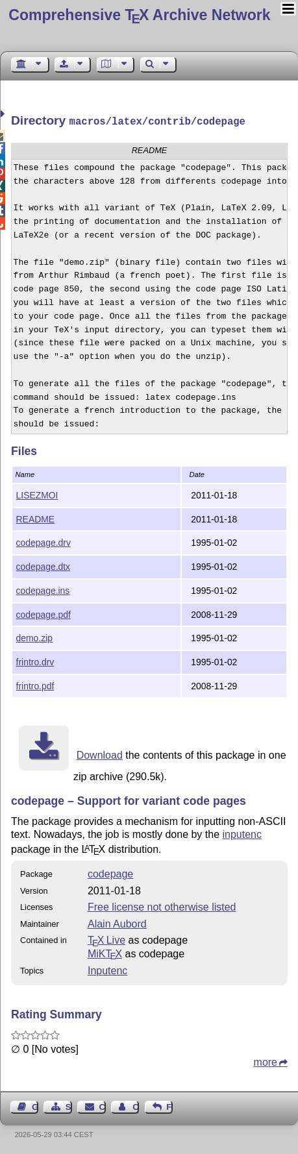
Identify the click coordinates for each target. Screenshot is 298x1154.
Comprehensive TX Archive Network (139, 14)
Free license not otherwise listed (162, 905)
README (35, 518)
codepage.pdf (43, 613)
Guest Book (35, 1106)
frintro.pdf (35, 685)
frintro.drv (35, 661)
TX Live (106, 938)
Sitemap (69, 1106)
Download (100, 753)
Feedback (169, 1106)
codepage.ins (43, 589)
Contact (102, 1106)
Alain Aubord (117, 922)
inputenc (242, 833)
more (265, 1060)
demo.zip (34, 637)
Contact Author (135, 1106)
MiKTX (105, 952)
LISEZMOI (37, 494)
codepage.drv (43, 541)
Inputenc (107, 969)
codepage (110, 872)
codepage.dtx (43, 565)
